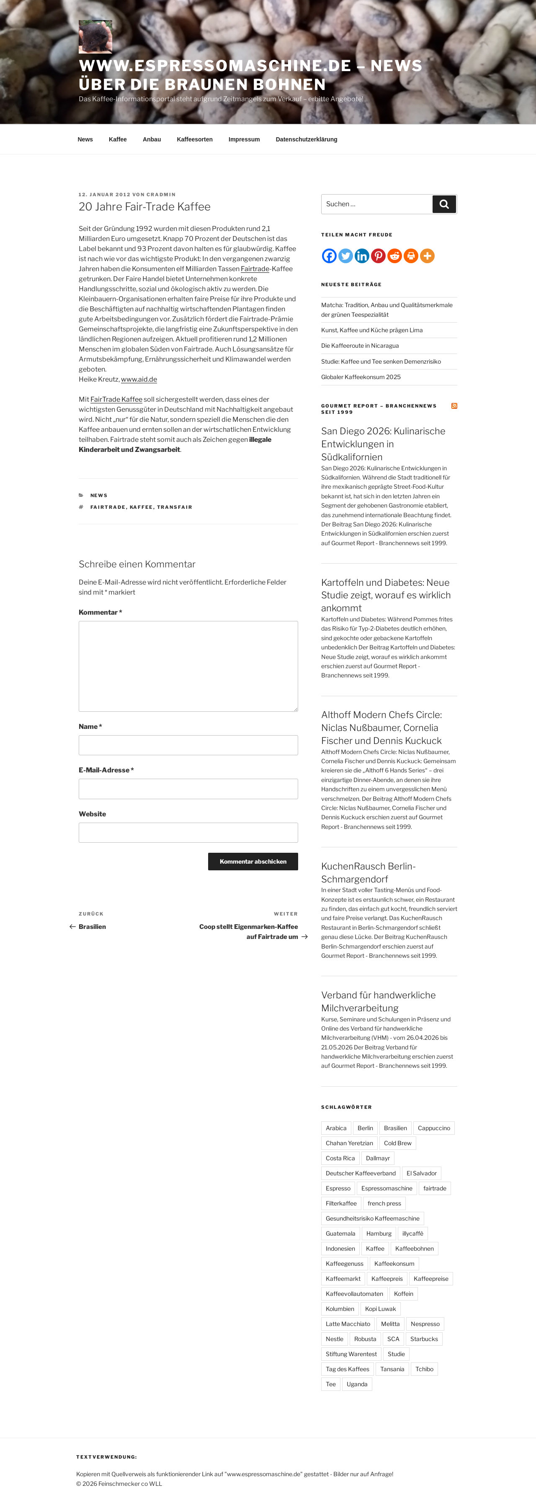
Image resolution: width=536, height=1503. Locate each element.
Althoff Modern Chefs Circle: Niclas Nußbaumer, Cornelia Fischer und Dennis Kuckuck (381, 727)
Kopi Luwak (380, 1308)
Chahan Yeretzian (349, 1142)
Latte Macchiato (348, 1323)
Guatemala (341, 1233)
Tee (331, 1384)
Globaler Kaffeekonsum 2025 (361, 376)
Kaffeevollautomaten (354, 1293)
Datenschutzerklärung (307, 139)
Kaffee (118, 139)
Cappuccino (434, 1127)
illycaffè (412, 1233)
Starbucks (424, 1338)
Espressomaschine (386, 1188)
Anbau (152, 139)
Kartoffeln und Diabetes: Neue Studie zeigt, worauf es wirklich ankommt (386, 595)
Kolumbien (340, 1308)
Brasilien (395, 1127)
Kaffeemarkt (343, 1278)
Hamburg (379, 1233)
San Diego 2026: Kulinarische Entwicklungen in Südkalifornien (383, 444)
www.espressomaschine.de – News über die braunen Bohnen (251, 75)
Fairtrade (255, 269)
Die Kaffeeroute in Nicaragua (360, 345)
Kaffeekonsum (394, 1263)
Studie (396, 1353)
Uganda (357, 1384)
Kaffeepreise (431, 1278)
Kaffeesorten (195, 139)
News (85, 139)
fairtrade (108, 507)
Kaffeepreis (387, 1278)
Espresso (338, 1188)
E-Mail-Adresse (106, 770)
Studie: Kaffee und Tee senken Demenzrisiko (381, 361)
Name (90, 727)
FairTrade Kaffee (116, 399)
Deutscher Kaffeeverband (361, 1173)
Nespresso (425, 1323)
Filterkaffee (341, 1203)
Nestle (334, 1338)
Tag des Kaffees (347, 1368)
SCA (393, 1338)
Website (92, 814)
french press (384, 1203)
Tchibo (424, 1368)
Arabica (336, 1127)
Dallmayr (378, 1158)
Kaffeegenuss (344, 1263)
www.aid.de (139, 379)
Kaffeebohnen (414, 1248)
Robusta (365, 1338)
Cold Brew (398, 1142)
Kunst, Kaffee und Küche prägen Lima (372, 329)
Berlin (365, 1127)
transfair (175, 507)
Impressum (244, 139)
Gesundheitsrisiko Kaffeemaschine (373, 1218)
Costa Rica (340, 1158)
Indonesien (340, 1248)
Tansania (392, 1368)
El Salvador (422, 1173)
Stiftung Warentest (351, 1353)
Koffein (403, 1293)
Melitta (390, 1323)
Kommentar (100, 612)
